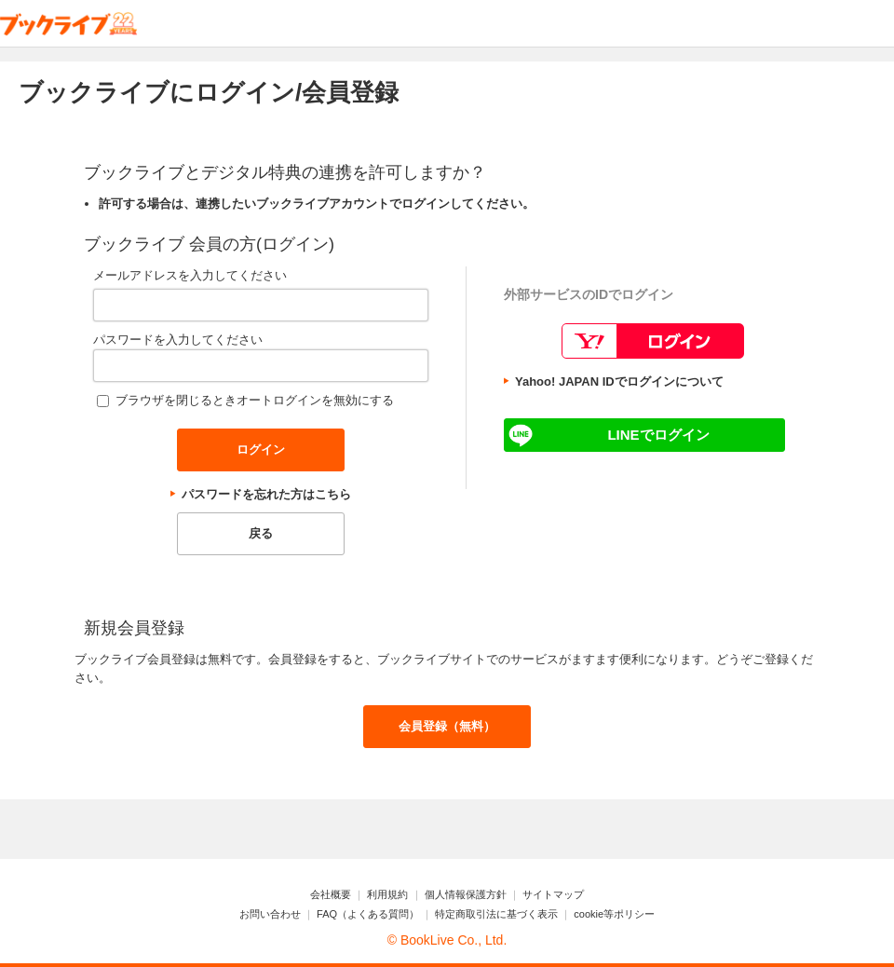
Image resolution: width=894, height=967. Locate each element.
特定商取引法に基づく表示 (496, 913)
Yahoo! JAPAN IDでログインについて (619, 381)
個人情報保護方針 (466, 894)
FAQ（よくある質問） (368, 913)
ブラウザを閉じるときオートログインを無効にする (254, 400)
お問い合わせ (270, 913)
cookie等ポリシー (614, 913)
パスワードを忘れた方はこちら (266, 494)
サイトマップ (553, 894)
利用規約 (387, 894)
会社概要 (330, 894)
